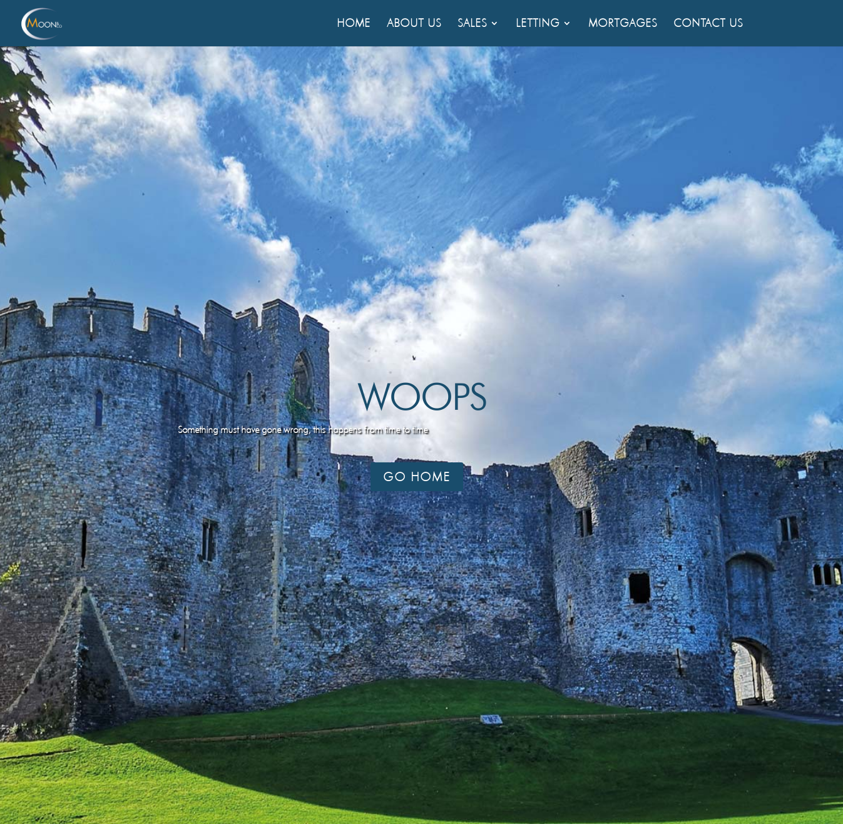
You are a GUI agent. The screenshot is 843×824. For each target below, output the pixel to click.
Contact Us (708, 24)
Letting (537, 24)
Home (353, 24)
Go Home (417, 476)
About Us (414, 24)
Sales (472, 24)
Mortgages (622, 24)
